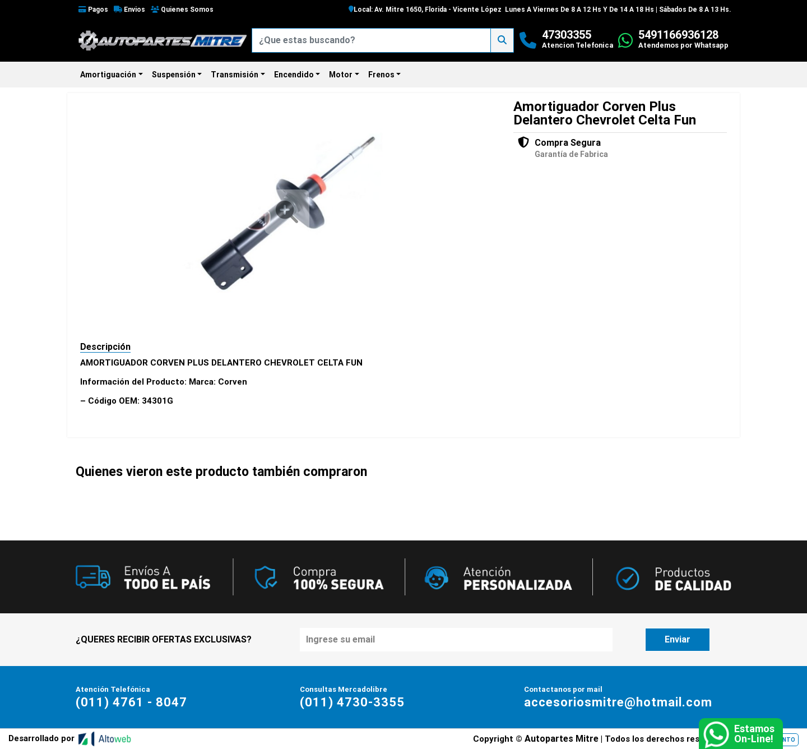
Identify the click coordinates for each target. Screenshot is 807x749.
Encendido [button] (294, 74)
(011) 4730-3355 (352, 702)
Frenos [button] (381, 74)
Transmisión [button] (234, 74)
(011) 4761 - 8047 (131, 702)
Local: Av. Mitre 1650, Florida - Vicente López (425, 9)
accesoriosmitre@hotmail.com (618, 702)
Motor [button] (341, 74)
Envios (129, 9)
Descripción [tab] (105, 346)
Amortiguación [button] (108, 74)
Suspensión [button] (174, 74)
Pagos (93, 9)
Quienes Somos (182, 9)
